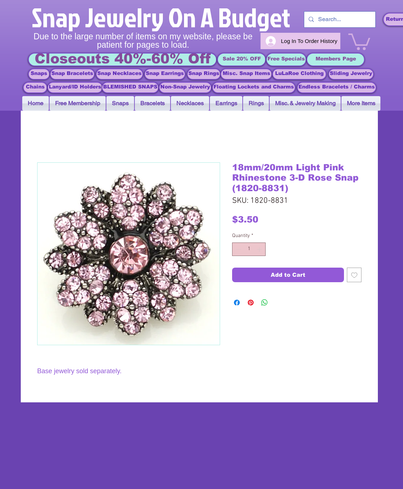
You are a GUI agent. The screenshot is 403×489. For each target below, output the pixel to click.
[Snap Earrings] (164, 74)
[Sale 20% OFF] (241, 59)
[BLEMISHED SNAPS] (130, 87)
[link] (359, 41)
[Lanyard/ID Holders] (75, 87)
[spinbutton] (248, 249)
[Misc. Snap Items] (246, 74)
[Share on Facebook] (236, 302)
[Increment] (260, 249)
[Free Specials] (286, 59)
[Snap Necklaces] (119, 74)
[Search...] (339, 19)
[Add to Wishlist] (354, 275)
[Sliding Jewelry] (351, 74)
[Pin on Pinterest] (250, 302)
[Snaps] (39, 74)
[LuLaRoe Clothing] (299, 74)
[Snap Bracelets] (72, 74)
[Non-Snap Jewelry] (185, 87)
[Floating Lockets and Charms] (254, 87)
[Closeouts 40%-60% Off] (122, 59)
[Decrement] (237, 249)
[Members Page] (335, 59)
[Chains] (35, 87)
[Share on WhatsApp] (264, 302)
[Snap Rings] (204, 74)
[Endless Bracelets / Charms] (336, 87)
